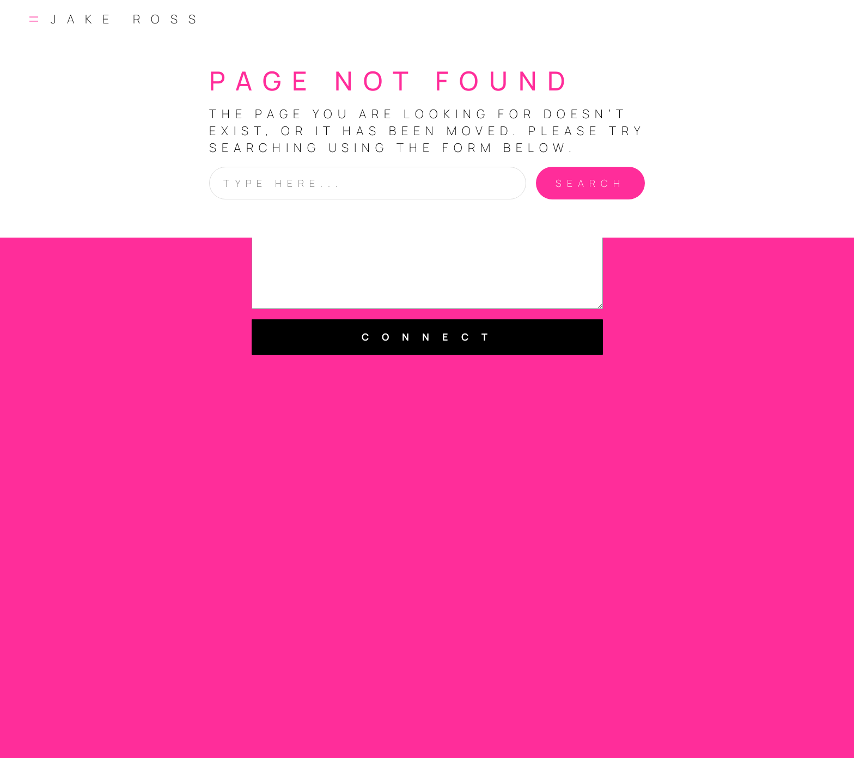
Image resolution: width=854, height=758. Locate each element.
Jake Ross (128, 19)
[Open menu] (33, 19)
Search (590, 183)
